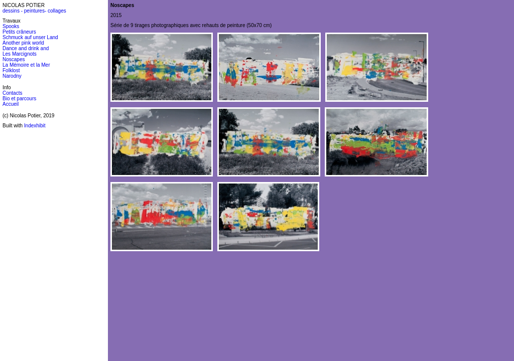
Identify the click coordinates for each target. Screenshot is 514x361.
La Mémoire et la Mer (26, 65)
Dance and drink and (26, 48)
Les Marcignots (20, 54)
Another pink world (23, 43)
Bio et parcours (19, 98)
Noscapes (14, 59)
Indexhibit (35, 125)
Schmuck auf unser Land (30, 37)
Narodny (12, 76)
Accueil (11, 104)
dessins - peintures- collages (34, 11)
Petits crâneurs (19, 32)
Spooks (11, 26)
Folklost (11, 70)
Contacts (12, 93)
